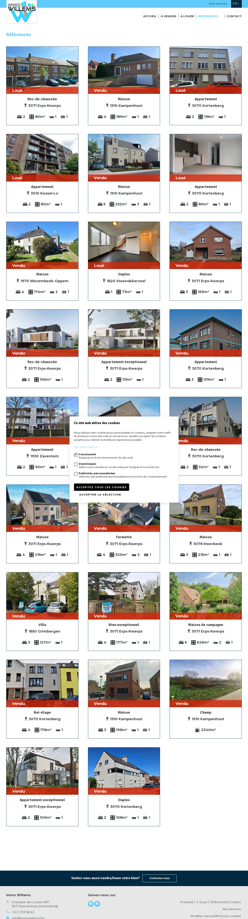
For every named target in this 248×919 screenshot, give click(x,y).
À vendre (168, 16)
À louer (187, 16)
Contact (234, 16)
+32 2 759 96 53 (23, 912)
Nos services (218, 3)
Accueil (150, 16)
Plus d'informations (85, 447)
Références (208, 16)
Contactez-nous (159, 878)
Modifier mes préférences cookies (215, 916)
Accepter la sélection (100, 494)
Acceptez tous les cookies (101, 487)
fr (236, 3)
